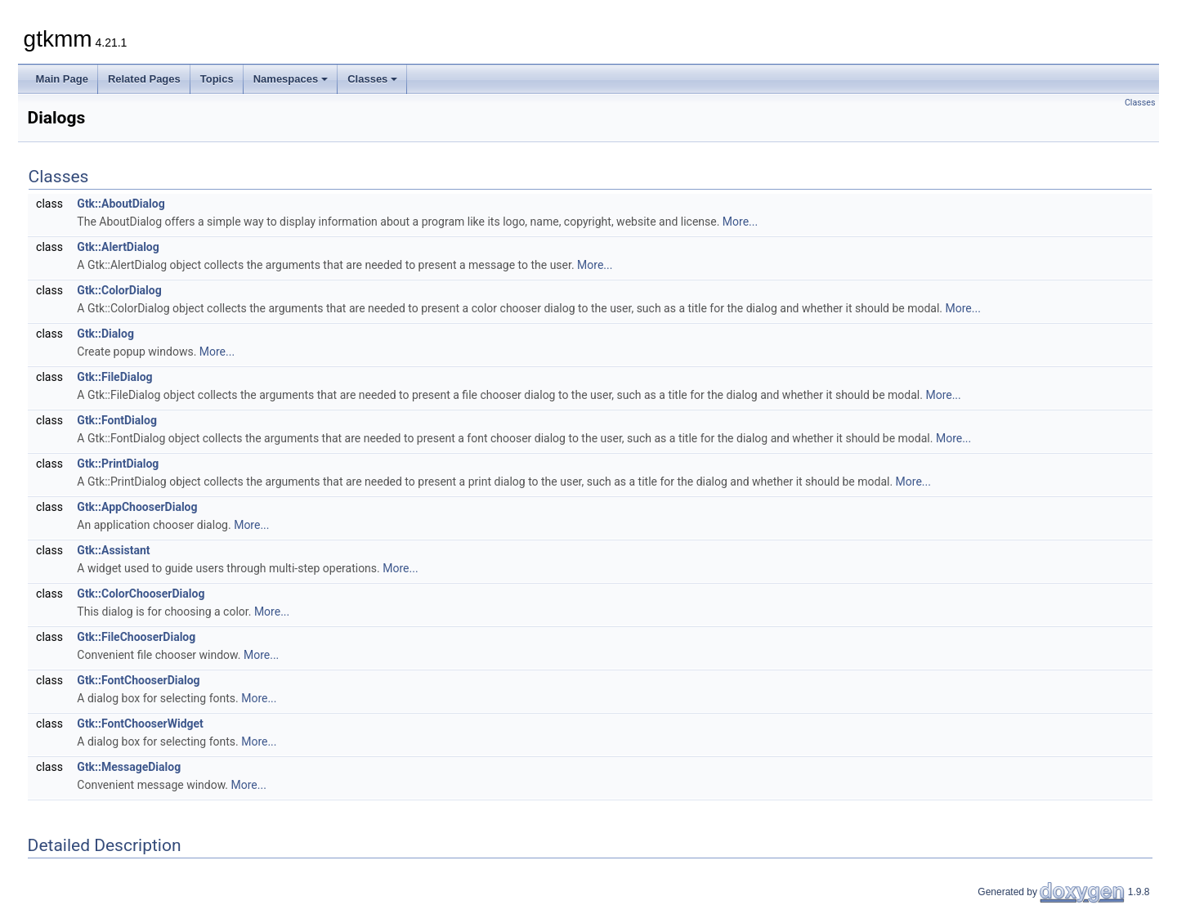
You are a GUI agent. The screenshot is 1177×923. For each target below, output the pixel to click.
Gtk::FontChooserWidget (140, 723)
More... (740, 221)
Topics (217, 79)
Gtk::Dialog (105, 333)
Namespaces (291, 79)
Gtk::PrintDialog (118, 463)
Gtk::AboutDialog (120, 203)
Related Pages (144, 79)
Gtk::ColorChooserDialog (140, 593)
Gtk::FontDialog (117, 420)
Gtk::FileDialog (114, 376)
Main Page (62, 79)
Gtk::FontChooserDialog (138, 680)
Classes (372, 79)
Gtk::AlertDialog (118, 246)
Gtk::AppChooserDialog (137, 506)
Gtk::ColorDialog (119, 290)
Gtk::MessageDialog (129, 766)
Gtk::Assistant (113, 550)
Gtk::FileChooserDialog (136, 636)
